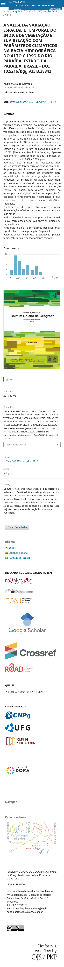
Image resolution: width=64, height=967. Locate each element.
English (13, 547)
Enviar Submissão (17, 527)
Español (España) (19, 552)
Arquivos (17, 11)
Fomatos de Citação (16, 444)
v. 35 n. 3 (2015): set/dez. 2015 (41, 11)
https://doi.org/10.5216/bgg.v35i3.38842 (32, 101)
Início (6, 11)
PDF (10, 379)
